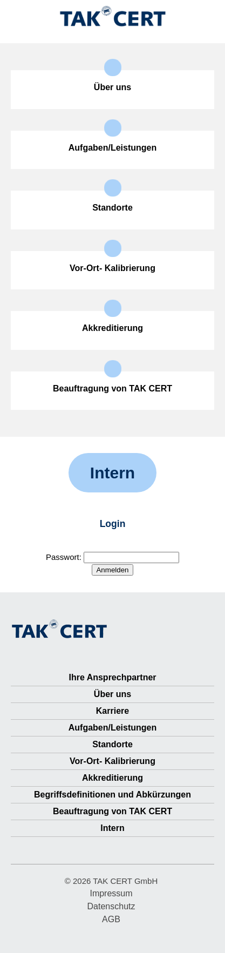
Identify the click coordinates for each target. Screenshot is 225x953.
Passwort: (112, 557)
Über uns (112, 694)
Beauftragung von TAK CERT (112, 811)
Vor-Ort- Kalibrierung (112, 761)
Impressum (111, 893)
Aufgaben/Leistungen (113, 727)
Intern (112, 828)
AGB (111, 919)
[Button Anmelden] (112, 570)
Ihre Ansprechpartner (112, 677)
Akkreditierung (112, 777)
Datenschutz (111, 906)
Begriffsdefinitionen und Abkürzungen (112, 794)
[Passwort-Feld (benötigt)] (131, 557)
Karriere (112, 710)
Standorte (112, 744)
